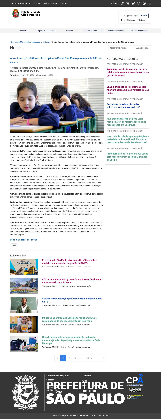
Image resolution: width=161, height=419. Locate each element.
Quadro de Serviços (139, 31)
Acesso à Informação (93, 31)
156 (85, 381)
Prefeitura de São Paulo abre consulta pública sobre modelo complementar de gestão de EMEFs (128, 72)
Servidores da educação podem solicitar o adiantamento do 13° (123, 106)
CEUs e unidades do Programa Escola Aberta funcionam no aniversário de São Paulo (128, 89)
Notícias (142, 20)
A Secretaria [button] (23, 31)
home (14, 245)
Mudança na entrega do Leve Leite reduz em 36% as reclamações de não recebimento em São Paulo (126, 121)
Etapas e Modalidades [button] (46, 31)
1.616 (89, 358)
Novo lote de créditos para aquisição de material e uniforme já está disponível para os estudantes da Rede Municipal (128, 139)
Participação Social (116, 31)
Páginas (131, 20)
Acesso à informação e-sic (21, 3)
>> (97, 358)
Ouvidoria (36, 3)
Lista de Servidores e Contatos (96, 385)
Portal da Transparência (51, 3)
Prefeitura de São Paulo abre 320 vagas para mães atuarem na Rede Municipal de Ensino (127, 156)
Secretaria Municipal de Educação (25, 42)
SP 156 (64, 3)
